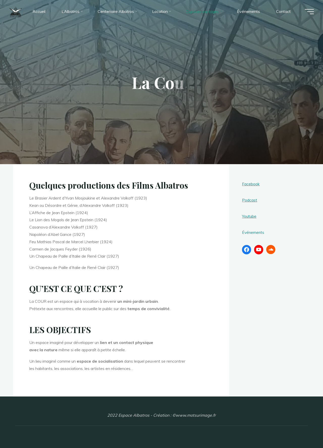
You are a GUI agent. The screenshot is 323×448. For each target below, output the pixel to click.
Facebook (251, 183)
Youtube (249, 216)
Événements (253, 232)
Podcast (249, 200)
